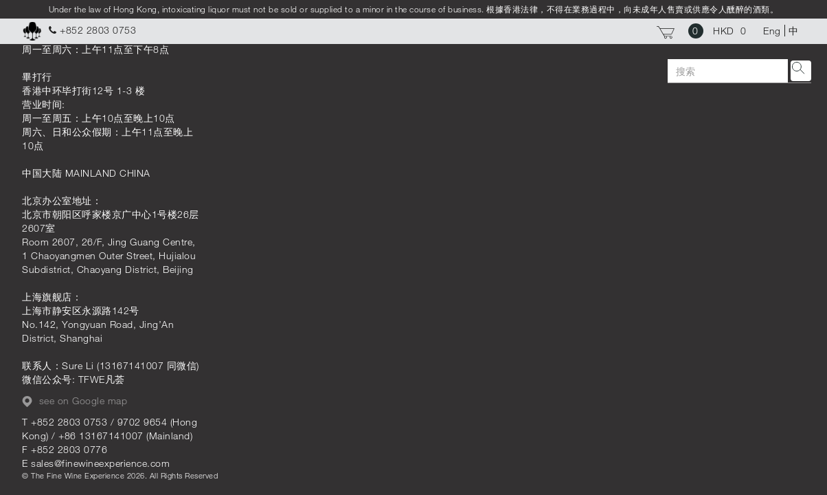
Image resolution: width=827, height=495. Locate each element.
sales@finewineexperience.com (100, 463)
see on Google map (74, 401)
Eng (772, 30)
